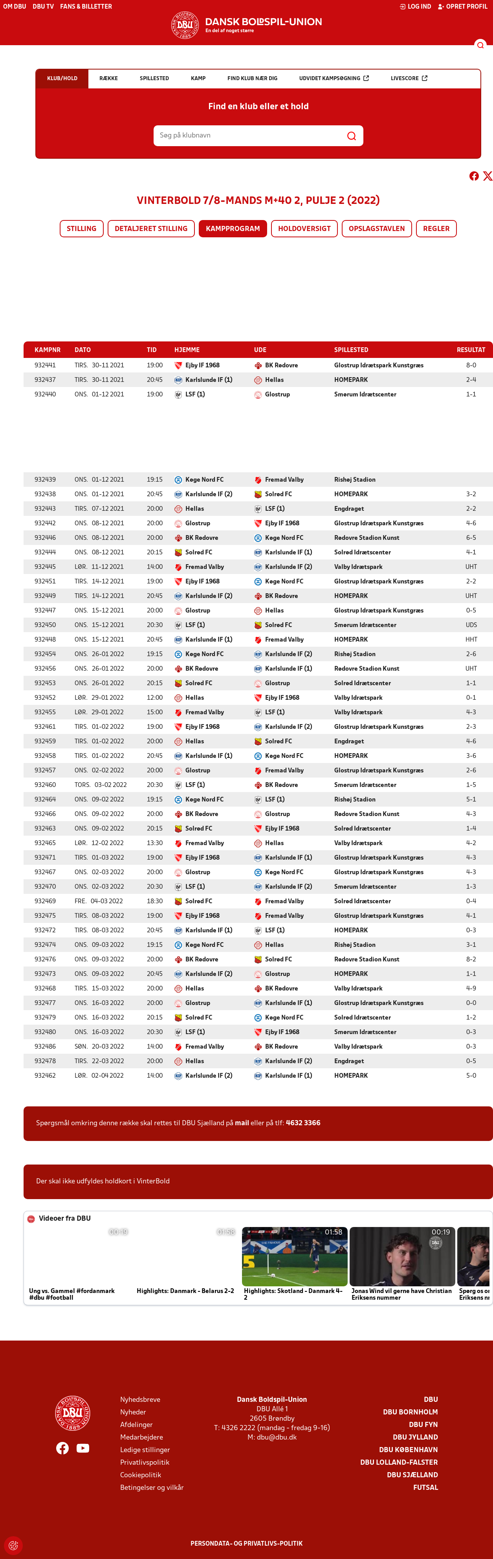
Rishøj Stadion (355, 479)
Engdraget (349, 509)
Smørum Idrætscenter (365, 394)
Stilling (82, 229)
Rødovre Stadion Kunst (367, 538)
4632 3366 (303, 1123)
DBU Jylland (415, 1437)
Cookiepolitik (140, 1475)
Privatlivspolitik (144, 1462)
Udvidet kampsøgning (334, 78)
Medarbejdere (141, 1437)
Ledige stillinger (145, 1450)
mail (242, 1123)
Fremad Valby (284, 479)
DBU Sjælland (412, 1475)
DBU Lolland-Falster (399, 1462)
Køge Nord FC (204, 479)
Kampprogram (233, 229)
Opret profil (463, 6)
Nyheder (133, 1412)
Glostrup (277, 394)
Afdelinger (136, 1424)
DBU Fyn (423, 1424)
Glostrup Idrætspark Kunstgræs (378, 365)
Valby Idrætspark (358, 567)
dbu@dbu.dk (277, 1437)
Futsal (425, 1487)
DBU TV (43, 7)
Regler (436, 229)
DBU (431, 1399)
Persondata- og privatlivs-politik (247, 1543)
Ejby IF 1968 (202, 365)
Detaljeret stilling (151, 229)
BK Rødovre (281, 365)
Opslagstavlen (377, 229)
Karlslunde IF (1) (209, 380)
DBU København (408, 1450)
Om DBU (14, 7)
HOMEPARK (351, 380)
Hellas (274, 380)
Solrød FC (278, 494)
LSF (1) (195, 394)
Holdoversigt (304, 229)
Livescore (409, 78)
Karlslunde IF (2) (209, 494)
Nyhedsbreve (140, 1399)
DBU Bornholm (410, 1412)
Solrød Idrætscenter (362, 552)
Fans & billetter (86, 7)
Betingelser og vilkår (152, 1487)
